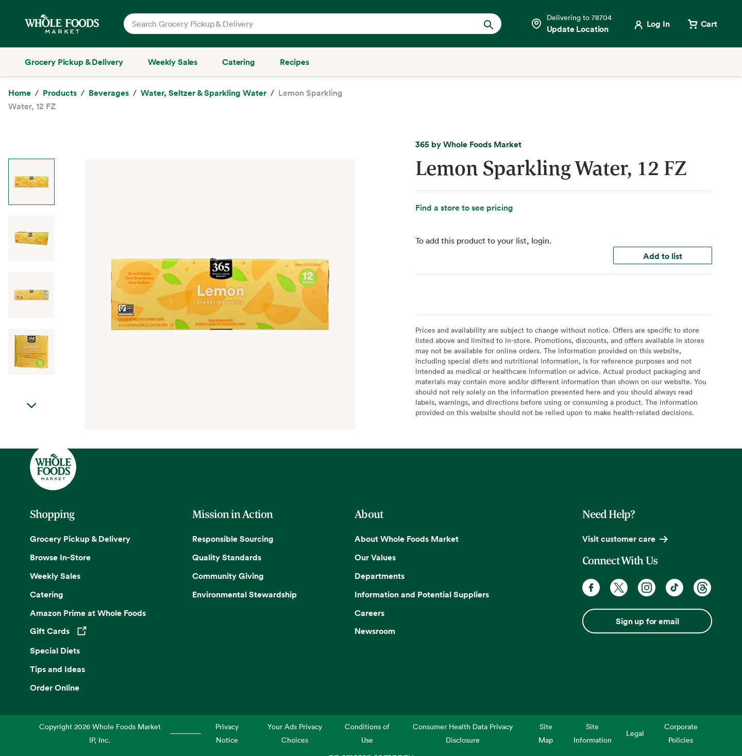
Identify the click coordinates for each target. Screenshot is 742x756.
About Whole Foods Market (407, 538)
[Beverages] (109, 93)
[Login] (651, 24)
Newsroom (375, 631)
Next (31, 406)
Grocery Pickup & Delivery (80, 538)
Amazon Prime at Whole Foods (88, 612)
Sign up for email (647, 621)
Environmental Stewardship (244, 594)
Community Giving (228, 575)
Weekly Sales (55, 575)
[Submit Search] (488, 24)
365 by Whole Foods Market (468, 144)
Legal (635, 733)
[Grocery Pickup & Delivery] (74, 62)
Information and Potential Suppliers (422, 594)
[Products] (60, 93)
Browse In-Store (60, 557)
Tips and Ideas (57, 669)
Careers (369, 612)
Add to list (662, 256)
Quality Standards (226, 557)
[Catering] (238, 62)
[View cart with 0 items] (701, 23)
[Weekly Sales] (172, 62)
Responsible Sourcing (233, 538)
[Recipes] (294, 62)
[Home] (19, 93)
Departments (379, 575)
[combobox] (294, 24)
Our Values (375, 557)
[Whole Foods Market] (62, 23)
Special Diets (55, 650)
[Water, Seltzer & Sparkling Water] (203, 93)
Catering (46, 594)
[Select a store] (571, 23)
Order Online (54, 687)
